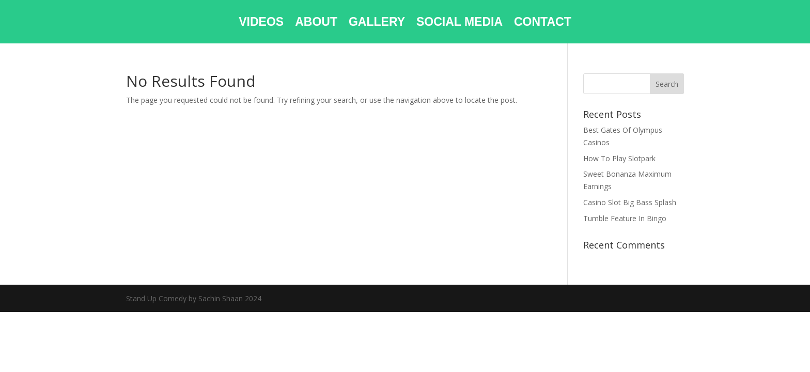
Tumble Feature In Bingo (624, 218)
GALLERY (377, 23)
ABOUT (316, 23)
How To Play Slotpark (619, 158)
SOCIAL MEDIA (459, 23)
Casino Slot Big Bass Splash (629, 202)
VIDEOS (261, 23)
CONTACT (542, 23)
